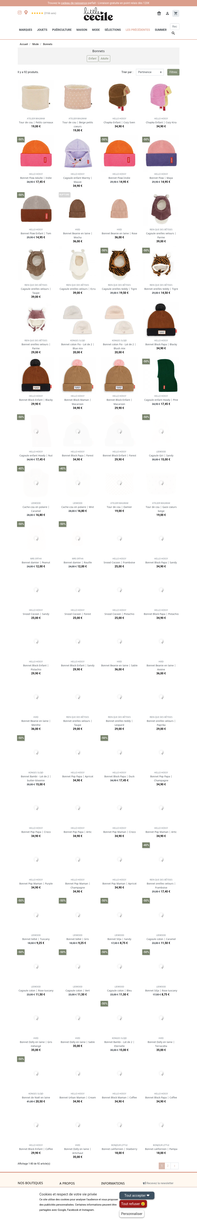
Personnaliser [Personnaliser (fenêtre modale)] (131, 1214)
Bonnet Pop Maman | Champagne (77, 883)
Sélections (113, 29)
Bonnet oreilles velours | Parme (36, 344)
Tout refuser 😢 (133, 1204)
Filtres (173, 72)
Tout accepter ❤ (136, 1195)
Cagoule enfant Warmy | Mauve (77, 178)
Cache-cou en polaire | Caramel (36, 507)
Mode (96, 29)
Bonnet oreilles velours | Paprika (161, 721)
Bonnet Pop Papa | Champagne (161, 776)
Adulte (104, 58)
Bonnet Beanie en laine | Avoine (161, 665)
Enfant (93, 58)
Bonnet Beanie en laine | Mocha (77, 233)
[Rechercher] (174, 26)
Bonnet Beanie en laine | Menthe (36, 721)
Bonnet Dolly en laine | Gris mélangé (36, 1042)
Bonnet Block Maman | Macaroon (77, 399)
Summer (161, 29)
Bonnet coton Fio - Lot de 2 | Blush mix (119, 344)
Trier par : (127, 72)
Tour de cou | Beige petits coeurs (77, 122)
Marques (25, 29)
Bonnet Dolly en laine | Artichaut (77, 1149)
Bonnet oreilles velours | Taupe (77, 721)
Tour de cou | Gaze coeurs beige (161, 507)
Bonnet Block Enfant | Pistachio (36, 665)
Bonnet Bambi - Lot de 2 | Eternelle (119, 1042)
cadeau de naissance (74, 3)
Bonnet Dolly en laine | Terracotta (161, 1042)
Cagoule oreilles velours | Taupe (36, 289)
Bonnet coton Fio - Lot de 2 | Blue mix (77, 344)
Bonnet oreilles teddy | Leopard (119, 721)
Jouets (42, 29)
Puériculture (62, 29)
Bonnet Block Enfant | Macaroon (119, 399)
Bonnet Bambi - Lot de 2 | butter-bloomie (36, 776)
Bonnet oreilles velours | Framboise (161, 883)
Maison (82, 29)
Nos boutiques (30, 1183)
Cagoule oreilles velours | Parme (161, 233)
